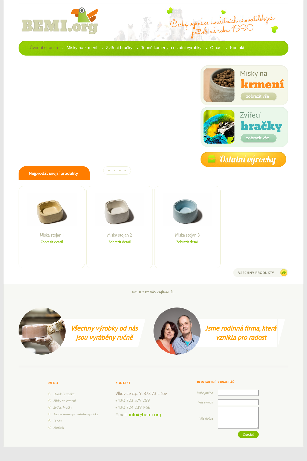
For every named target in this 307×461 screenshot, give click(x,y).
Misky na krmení (82, 47)
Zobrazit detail (52, 242)
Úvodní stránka (44, 47)
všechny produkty (256, 272)
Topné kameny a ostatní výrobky (171, 47)
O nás (215, 47)
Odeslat (248, 434)
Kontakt (237, 47)
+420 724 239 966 (132, 407)
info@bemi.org (145, 414)
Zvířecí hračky (119, 47)
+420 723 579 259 (132, 400)
